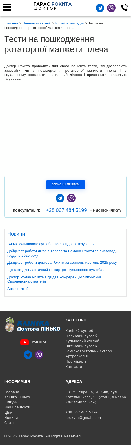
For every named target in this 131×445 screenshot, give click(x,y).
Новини (11, 417)
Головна (11, 392)
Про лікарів (76, 361)
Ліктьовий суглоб (81, 346)
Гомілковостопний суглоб (89, 351)
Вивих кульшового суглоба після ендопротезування (51, 244)
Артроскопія (77, 356)
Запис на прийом (65, 184)
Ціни (8, 412)
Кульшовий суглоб (82, 341)
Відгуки (11, 402)
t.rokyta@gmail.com (83, 417)
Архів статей (17, 289)
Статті (10, 423)
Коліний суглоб (80, 330)
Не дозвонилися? (105, 210)
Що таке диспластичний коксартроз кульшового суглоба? (56, 270)
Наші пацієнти (17, 407)
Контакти (74, 367)
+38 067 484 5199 (66, 210)
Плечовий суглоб (81, 336)
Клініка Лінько (17, 397)
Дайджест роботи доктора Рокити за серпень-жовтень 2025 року (62, 262)
